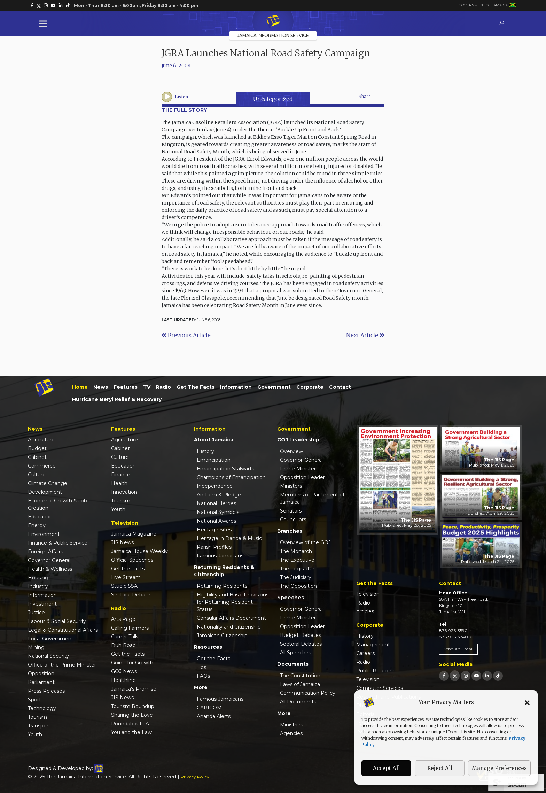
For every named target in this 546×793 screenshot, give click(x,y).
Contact (340, 387)
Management (373, 644)
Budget (37, 448)
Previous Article (186, 335)
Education (40, 517)
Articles (365, 611)
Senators (291, 511)
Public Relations (375, 671)
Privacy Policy (195, 776)
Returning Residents (222, 586)
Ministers (291, 486)
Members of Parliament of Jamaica (312, 498)
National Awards (216, 521)
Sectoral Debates (301, 644)
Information (236, 387)
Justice (36, 612)
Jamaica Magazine (133, 534)
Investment (42, 604)
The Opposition (298, 586)
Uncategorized (273, 98)
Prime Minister (298, 468)
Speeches (290, 597)
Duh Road (123, 645)
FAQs (203, 676)
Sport (34, 699)
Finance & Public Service (57, 543)
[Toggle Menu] (44, 23)
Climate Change (47, 483)
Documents (293, 664)
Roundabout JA (130, 724)
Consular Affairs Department (231, 618)
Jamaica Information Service (273, 35)
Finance (120, 474)
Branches (289, 531)
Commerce (42, 466)
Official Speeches (132, 560)
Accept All (386, 768)
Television (368, 594)
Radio (163, 387)
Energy (37, 525)
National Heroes (216, 503)
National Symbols (218, 512)
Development (45, 492)
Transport (39, 726)
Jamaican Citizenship (222, 635)
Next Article (365, 335)
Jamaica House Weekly (139, 551)
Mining (36, 647)
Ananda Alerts (214, 716)
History (205, 451)
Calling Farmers (130, 628)
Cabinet (37, 457)
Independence (215, 486)
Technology (42, 708)
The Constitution (300, 675)
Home (80, 387)
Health (119, 483)
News (100, 387)
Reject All (439, 768)
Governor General (49, 560)
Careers (365, 653)
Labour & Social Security (57, 621)
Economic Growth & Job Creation (57, 504)
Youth (35, 734)
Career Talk (124, 636)
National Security (48, 656)
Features (126, 387)
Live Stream (126, 577)
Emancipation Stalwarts (225, 468)
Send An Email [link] (458, 649)
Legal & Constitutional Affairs (63, 630)
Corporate (309, 387)
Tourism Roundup (132, 706)
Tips (201, 667)
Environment (44, 534)
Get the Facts (195, 387)
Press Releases (46, 691)
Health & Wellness (50, 569)
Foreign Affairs (45, 551)
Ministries (291, 725)
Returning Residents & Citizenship (224, 571)
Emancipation (214, 460)
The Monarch (296, 551)
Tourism (37, 717)
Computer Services (379, 688)
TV (146, 387)
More (201, 687)
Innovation (124, 492)
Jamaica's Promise (133, 689)
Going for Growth (132, 663)
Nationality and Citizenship (229, 627)
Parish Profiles (214, 547)
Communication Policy (307, 693)
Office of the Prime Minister (62, 665)
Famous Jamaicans (220, 556)
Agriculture (41, 440)
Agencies (291, 733)
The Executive (297, 560)
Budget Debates (300, 635)
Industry (38, 586)
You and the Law (131, 732)
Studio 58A (124, 586)
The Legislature (299, 568)
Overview (291, 451)
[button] (527, 702)
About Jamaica (213, 440)
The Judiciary (295, 577)
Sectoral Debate (130, 595)
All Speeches (295, 652)
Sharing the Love (132, 715)
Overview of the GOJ (305, 542)
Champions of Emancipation (231, 477)
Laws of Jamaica (300, 684)
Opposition (41, 673)
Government (274, 387)
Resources (208, 647)
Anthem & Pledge (219, 495)
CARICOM (209, 708)
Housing (38, 578)
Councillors (293, 519)
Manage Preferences (499, 768)
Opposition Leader (302, 477)
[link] (32, 5)
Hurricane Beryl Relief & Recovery (117, 399)
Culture (37, 474)
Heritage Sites (214, 529)
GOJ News (124, 671)
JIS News (122, 542)
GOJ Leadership (298, 440)
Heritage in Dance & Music (229, 538)
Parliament (41, 682)
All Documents (298, 702)
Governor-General (301, 460)
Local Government (50, 639)
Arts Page (123, 619)
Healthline (123, 680)
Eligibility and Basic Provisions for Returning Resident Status (232, 602)
